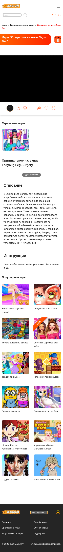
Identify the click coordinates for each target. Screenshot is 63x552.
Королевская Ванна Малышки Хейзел (47, 435)
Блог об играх (41, 527)
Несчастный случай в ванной (15, 298)
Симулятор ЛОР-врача (47, 297)
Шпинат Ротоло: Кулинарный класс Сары (15, 435)
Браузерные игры (11, 527)
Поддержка (39, 533)
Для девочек (31, 175)
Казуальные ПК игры (12, 533)
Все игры (6, 522)
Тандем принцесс (15, 365)
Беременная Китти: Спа (47, 399)
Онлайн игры (40, 522)
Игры (4, 25)
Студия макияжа (15, 467)
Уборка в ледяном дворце (15, 331)
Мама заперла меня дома (47, 467)
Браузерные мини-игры (22, 25)
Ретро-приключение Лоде (47, 365)
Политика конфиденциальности (45, 544)
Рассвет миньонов (15, 399)
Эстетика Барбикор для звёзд (47, 332)
